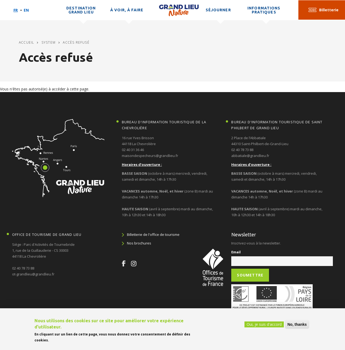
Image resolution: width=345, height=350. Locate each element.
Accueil (26, 42)
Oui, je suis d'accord (264, 324)
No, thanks (297, 324)
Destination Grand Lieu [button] (81, 10)
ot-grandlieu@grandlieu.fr (33, 274)
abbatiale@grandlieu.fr (250, 155)
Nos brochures (139, 243)
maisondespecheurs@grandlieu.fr (150, 155)
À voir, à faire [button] (127, 10)
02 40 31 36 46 (133, 149)
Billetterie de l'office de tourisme (153, 234)
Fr (15, 10)
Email (236, 252)
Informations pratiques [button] (263, 10)
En (26, 10)
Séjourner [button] (218, 10)
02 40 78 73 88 (242, 149)
